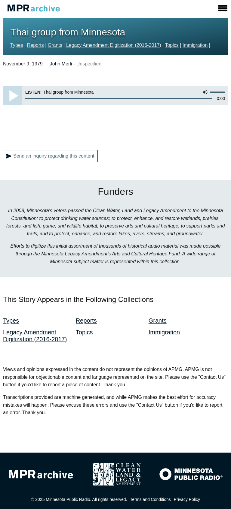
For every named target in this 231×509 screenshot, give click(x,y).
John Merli (61, 63)
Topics (171, 45)
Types (16, 45)
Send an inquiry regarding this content (50, 156)
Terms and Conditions (150, 499)
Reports (35, 45)
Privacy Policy (187, 499)
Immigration (195, 45)
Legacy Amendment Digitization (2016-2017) (113, 45)
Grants (55, 45)
